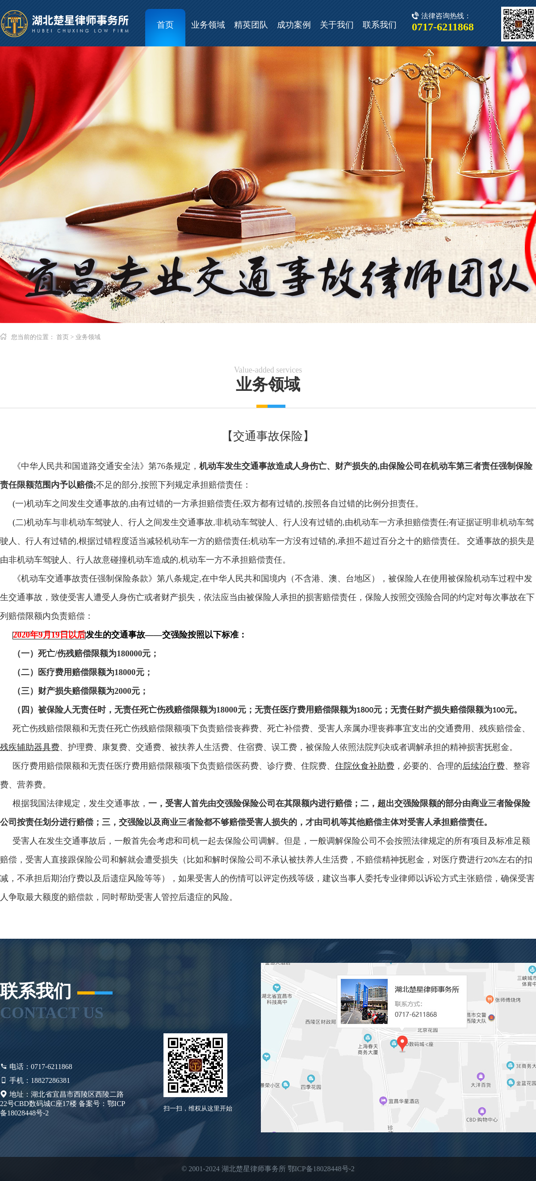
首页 (165, 24)
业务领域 (208, 24)
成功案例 (294, 24)
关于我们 (337, 24)
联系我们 (380, 24)
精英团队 (251, 24)
